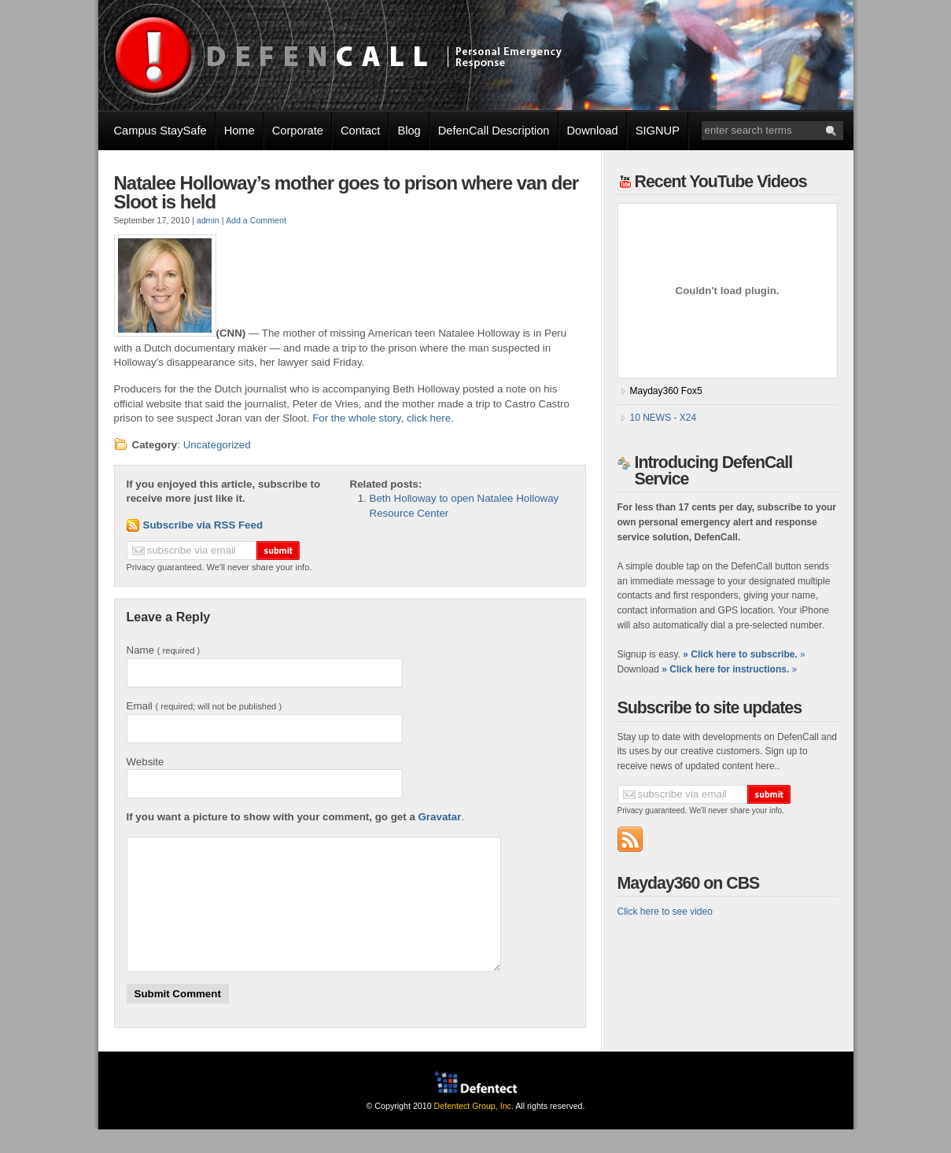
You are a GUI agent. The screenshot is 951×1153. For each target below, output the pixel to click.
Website (145, 762)
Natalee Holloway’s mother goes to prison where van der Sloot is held (346, 192)
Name (164, 650)
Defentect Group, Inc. (474, 1129)
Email (204, 706)
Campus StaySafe (160, 130)
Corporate (297, 130)
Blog (408, 130)
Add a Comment (256, 220)
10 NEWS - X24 (663, 417)
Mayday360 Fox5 (666, 390)
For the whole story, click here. (383, 418)
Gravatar (440, 817)
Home (239, 130)
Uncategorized (217, 445)
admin (208, 220)
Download (592, 130)
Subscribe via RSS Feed (203, 525)
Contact (361, 130)
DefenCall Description (494, 130)
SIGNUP (658, 130)
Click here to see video (665, 911)
